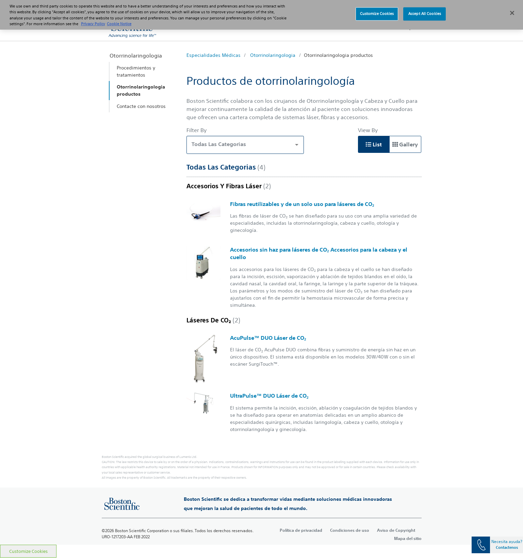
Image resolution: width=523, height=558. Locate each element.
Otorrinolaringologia (272, 55)
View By (368, 130)
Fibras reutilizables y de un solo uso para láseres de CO (302, 204)
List (374, 144)
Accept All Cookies (424, 10)
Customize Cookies (28, 551)
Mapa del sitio (408, 538)
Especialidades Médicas (213, 55)
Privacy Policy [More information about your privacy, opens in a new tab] (93, 19)
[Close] (512, 9)
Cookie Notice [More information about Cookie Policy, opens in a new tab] (119, 19)
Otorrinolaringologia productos (338, 55)
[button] (408, 27)
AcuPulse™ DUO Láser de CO (268, 337)
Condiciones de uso (349, 530)
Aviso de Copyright (396, 530)
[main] (261, 293)
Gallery (405, 144)
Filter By (196, 130)
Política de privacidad (301, 530)
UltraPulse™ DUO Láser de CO (269, 395)
